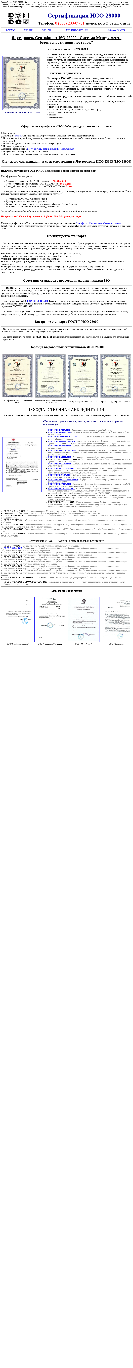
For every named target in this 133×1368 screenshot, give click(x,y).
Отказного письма (112, 223)
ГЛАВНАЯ (10, 30)
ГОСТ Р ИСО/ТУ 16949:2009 (61, 468)
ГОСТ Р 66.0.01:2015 (13, 548)
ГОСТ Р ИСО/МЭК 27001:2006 (62, 450)
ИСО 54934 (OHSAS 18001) (77, 30)
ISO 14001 (43, 301)
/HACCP (63, 441)
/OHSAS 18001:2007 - (66, 437)
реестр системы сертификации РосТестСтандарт (50, 149)
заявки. (18, 135)
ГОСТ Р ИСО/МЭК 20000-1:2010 (63, 479)
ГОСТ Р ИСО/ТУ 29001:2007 (61, 488)
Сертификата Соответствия (89, 223)
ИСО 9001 (28, 30)
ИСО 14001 (47, 30)
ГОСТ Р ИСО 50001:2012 (59, 446)
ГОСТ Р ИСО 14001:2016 (59, 432)
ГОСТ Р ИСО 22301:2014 (59, 464)
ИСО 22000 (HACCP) (116, 30)
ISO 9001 (31, 301)
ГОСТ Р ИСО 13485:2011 (59, 475)
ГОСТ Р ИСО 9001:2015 (59, 430)
